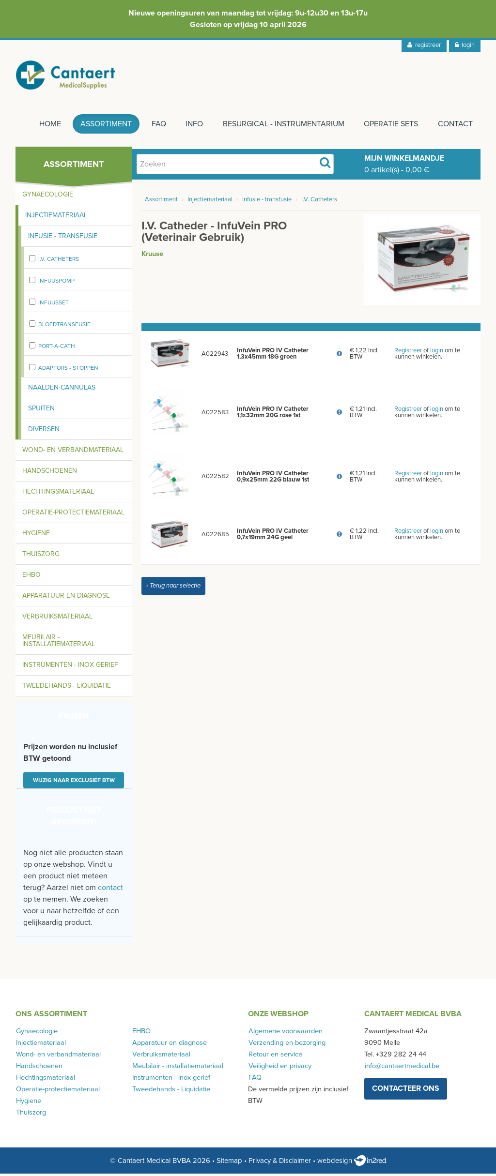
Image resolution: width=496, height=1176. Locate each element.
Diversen (44, 431)
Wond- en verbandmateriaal (73, 452)
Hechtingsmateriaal (58, 494)
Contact (455, 126)
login (465, 45)
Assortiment (102, 126)
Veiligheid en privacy (279, 1068)
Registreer (408, 353)
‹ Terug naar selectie (173, 588)
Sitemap (229, 1163)
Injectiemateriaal (56, 217)
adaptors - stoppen (68, 370)
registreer (424, 45)
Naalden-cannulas (61, 390)
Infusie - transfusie (62, 238)
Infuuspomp (56, 283)
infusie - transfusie (267, 202)
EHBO (31, 577)
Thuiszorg (41, 556)
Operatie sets (390, 126)
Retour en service (275, 1057)
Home (46, 126)
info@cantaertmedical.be (401, 1068)
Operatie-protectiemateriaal (73, 515)
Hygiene (36, 535)
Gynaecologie (47, 197)
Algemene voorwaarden (285, 1033)
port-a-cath (56, 348)
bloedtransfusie (64, 326)
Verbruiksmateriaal (57, 619)
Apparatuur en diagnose (66, 598)
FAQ (156, 126)
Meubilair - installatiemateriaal (58, 642)
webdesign (352, 1163)
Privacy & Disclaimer (279, 1163)
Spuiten (41, 411)
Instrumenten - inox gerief (70, 667)
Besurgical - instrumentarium (282, 126)
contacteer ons (405, 1091)
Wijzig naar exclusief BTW (74, 782)
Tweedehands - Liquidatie (66, 688)
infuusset (53, 305)
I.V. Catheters (58, 261)
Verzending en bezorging (286, 1045)
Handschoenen (49, 473)
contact (110, 890)
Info (192, 126)
